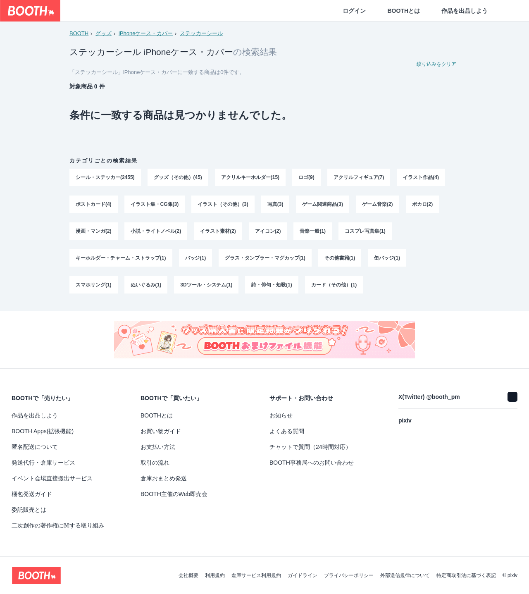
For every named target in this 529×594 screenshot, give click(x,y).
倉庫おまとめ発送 (164, 478)
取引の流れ (155, 462)
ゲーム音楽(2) (377, 205)
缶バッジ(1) (387, 260)
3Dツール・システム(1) (206, 287)
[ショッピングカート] (509, 10)
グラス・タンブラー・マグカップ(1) (265, 260)
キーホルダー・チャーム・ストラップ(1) (121, 260)
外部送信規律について (405, 575)
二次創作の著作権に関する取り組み (58, 525)
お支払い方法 (158, 447)
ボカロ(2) (422, 205)
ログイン (354, 11)
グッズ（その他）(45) (178, 178)
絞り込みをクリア (436, 64)
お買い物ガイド (161, 431)
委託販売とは (29, 509)
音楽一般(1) (313, 233)
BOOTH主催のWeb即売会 (174, 494)
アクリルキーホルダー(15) (250, 178)
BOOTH (78, 33)
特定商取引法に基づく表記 (466, 575)
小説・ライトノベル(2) (156, 233)
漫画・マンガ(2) (94, 233)
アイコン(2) (268, 233)
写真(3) (275, 205)
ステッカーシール (201, 33)
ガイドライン (302, 575)
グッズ (103, 33)
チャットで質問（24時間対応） (310, 447)
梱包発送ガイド (32, 494)
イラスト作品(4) (421, 178)
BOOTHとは (403, 11)
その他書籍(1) (339, 260)
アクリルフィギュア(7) (359, 178)
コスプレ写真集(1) (365, 233)
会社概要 (188, 575)
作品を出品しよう (464, 11)
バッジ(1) (195, 260)
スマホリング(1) (94, 287)
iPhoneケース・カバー (146, 33)
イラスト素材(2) (218, 233)
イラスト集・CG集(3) (155, 205)
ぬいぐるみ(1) (146, 287)
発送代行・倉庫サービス (43, 462)
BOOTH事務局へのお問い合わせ (311, 462)
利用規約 (215, 575)
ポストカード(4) (94, 205)
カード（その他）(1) (334, 287)
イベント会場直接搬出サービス (52, 478)
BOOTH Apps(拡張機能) (43, 431)
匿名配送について (35, 447)
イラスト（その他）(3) (223, 205)
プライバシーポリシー (349, 575)
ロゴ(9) (306, 178)
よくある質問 (286, 431)
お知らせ (281, 415)
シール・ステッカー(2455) (105, 178)
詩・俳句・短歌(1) (271, 287)
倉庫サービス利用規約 (256, 575)
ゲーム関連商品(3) (323, 205)
